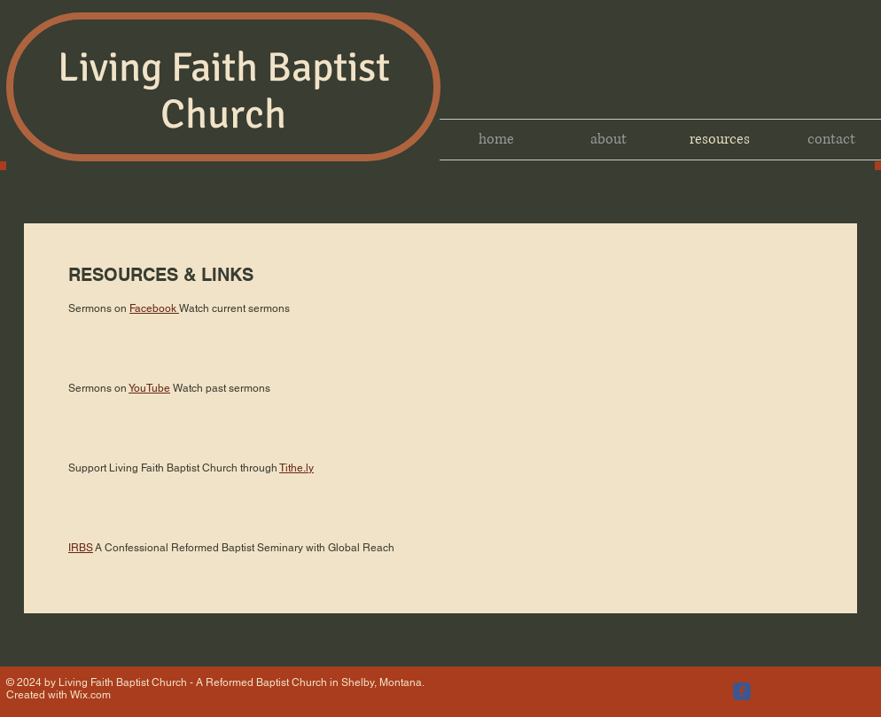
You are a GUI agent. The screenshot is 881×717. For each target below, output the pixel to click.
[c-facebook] (742, 691)
